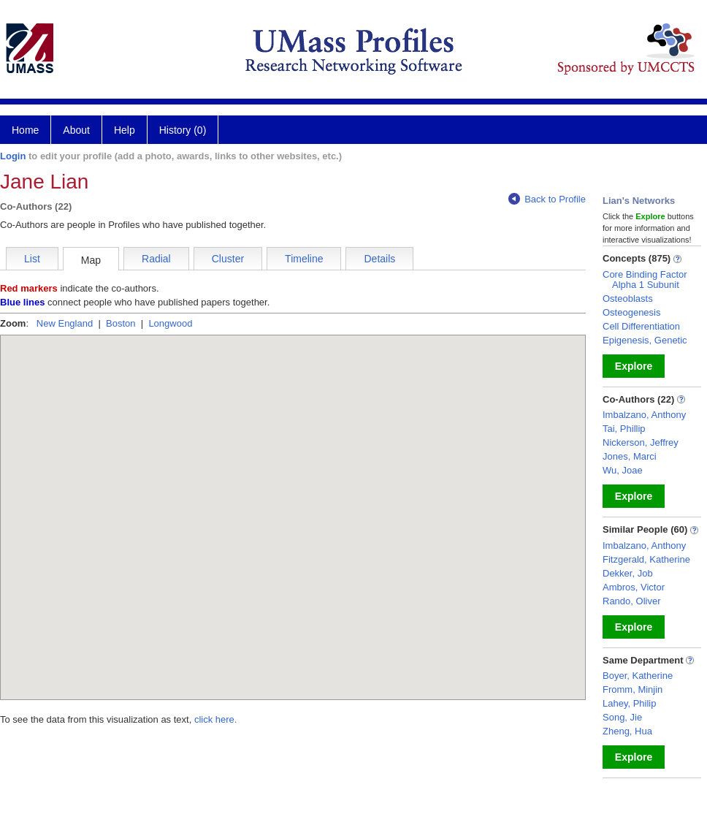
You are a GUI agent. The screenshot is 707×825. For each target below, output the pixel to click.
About (76, 130)
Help (124, 130)
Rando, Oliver (631, 601)
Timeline (304, 259)
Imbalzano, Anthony (644, 414)
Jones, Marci (630, 456)
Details (379, 259)
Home (25, 130)
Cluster (228, 259)
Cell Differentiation (641, 326)
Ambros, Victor (634, 587)
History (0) (183, 130)
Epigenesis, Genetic (645, 340)
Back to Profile (547, 199)
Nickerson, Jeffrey (641, 442)
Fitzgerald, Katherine (646, 559)
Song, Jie (622, 717)
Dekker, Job (628, 573)
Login (13, 156)
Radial (156, 259)
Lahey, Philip (629, 703)
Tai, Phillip (624, 428)
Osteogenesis (632, 312)
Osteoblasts (628, 298)
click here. (215, 719)
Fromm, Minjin (632, 689)
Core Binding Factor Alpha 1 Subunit (645, 279)
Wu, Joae (623, 470)
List (32, 259)
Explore (633, 366)
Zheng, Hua (627, 731)
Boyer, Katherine (638, 675)
